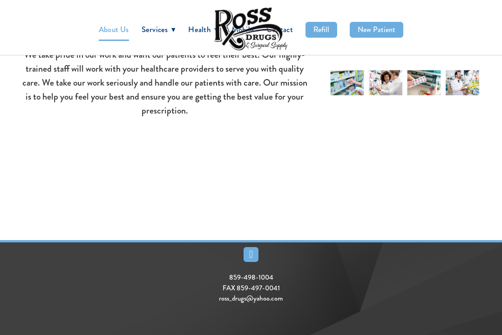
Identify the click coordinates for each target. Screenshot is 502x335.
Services (159, 29)
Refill (321, 29)
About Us (114, 29)
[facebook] (251, 254)
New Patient (376, 29)
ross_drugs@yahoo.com (251, 298)
